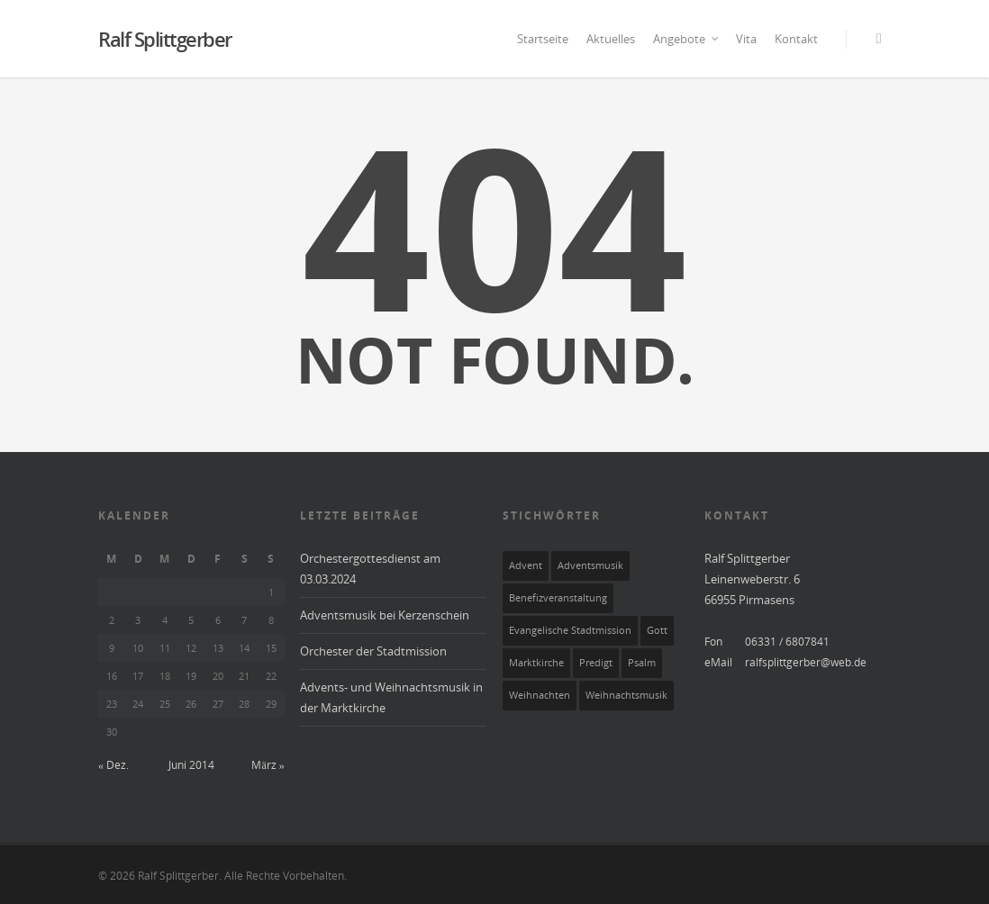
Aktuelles (610, 39)
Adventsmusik (590, 565)
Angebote (686, 39)
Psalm (642, 662)
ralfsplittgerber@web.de (806, 662)
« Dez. (113, 765)
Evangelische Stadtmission (570, 630)
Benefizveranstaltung (558, 598)
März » (267, 765)
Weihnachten (539, 695)
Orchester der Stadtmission (373, 651)
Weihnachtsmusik (626, 695)
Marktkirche (536, 662)
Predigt (595, 662)
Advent (525, 565)
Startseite (542, 39)
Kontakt (796, 39)
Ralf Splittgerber (164, 39)
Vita (746, 39)
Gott (657, 630)
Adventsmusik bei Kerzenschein (384, 615)
